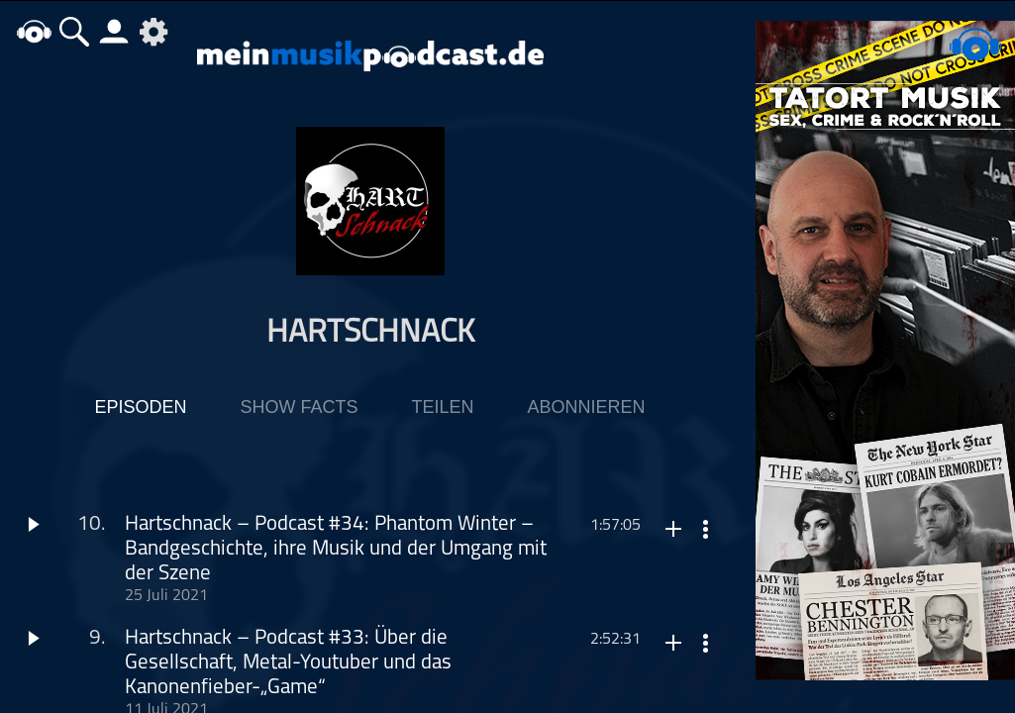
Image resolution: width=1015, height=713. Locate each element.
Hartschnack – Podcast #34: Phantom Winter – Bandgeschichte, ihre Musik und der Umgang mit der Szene (336, 549)
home (34, 31)
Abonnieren (587, 407)
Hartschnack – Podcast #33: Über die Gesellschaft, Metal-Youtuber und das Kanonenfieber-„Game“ (288, 663)
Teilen (442, 407)
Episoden (140, 407)
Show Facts (298, 407)
